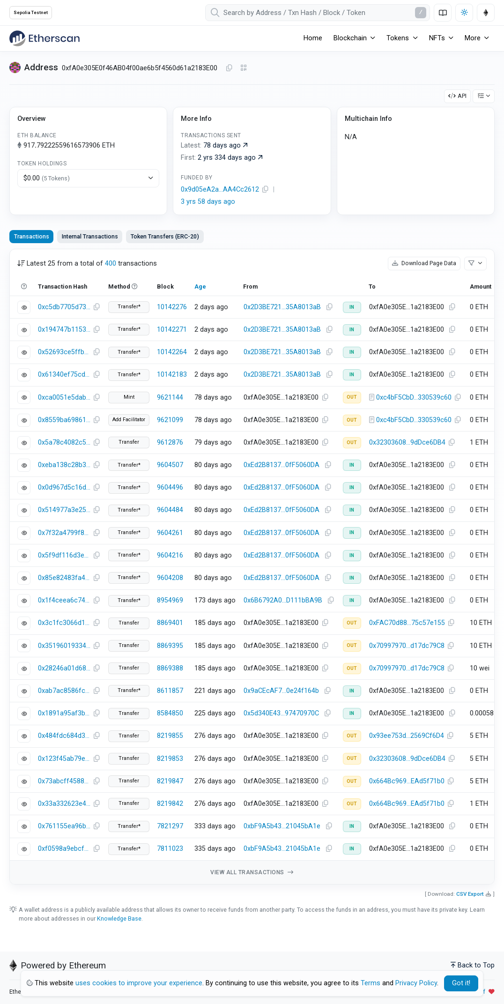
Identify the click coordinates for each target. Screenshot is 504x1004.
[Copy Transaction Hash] (96, 307)
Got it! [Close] (461, 983)
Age (200, 286)
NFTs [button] (437, 38)
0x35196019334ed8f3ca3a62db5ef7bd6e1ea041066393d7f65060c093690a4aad (64, 646)
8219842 (170, 804)
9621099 (170, 420)
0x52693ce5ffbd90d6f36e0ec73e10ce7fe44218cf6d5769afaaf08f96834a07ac (64, 352)
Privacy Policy (416, 983)
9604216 (170, 555)
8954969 (170, 600)
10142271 (172, 330)
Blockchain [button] (350, 38)
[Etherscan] (44, 38)
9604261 (170, 533)
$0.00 (46, 178)
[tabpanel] (252, 567)
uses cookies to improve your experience (138, 983)
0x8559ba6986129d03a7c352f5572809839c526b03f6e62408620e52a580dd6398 (64, 420)
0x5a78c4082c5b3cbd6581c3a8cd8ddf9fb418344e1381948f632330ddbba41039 (64, 442)
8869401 (170, 623)
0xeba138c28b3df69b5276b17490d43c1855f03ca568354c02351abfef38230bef (64, 465)
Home (313, 38)
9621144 (170, 398)
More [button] (473, 38)
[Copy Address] (229, 68)
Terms (370, 983)
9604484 (170, 510)
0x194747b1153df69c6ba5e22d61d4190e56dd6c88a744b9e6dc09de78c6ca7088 (64, 330)
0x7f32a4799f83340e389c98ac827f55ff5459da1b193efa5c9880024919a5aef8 (64, 533)
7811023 (170, 849)
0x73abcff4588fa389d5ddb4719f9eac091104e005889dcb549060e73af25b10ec (64, 781)
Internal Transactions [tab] (90, 236)
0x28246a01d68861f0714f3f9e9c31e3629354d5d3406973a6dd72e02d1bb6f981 (64, 668)
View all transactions (252, 872)
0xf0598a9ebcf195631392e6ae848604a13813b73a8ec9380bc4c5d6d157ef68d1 (64, 849)
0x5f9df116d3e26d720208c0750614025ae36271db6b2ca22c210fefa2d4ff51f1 (64, 555)
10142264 (172, 352)
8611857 (170, 691)
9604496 (170, 487)
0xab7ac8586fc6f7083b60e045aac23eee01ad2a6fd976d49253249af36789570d (64, 691)
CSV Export (470, 894)
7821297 (170, 826)
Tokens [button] (397, 38)
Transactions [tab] (31, 236)
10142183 (172, 375)
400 (110, 264)
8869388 (170, 668)
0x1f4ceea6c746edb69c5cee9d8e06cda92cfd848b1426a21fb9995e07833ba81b (64, 600)
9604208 (170, 578)
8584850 (170, 713)
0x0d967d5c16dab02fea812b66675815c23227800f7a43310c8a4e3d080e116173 (64, 487)
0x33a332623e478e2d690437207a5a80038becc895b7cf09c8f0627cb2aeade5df (64, 804)
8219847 (170, 781)
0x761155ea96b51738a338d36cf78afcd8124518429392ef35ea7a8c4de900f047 (64, 826)
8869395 (170, 646)
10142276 (172, 307)
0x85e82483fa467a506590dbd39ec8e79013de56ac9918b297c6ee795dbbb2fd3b (64, 578)
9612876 (170, 442)
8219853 (170, 759)
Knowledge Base (119, 918)
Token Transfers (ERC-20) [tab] (165, 236)
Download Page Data (424, 263)
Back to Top (473, 965)
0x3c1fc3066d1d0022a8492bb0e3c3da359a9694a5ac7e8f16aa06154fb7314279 (64, 623)
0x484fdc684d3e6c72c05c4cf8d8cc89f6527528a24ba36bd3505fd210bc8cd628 (64, 736)
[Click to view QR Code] (244, 68)
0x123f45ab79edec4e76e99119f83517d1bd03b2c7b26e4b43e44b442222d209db (64, 759)
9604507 (170, 465)
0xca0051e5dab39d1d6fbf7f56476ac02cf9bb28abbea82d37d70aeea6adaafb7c (64, 398)
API (457, 95)
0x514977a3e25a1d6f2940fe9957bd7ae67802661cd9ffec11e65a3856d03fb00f (64, 510)
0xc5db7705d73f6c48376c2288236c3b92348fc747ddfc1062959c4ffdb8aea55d (64, 307)
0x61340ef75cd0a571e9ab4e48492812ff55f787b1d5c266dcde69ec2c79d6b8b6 (64, 375)
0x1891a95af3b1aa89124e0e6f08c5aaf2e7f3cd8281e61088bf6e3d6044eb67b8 (64, 713)
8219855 (170, 736)
